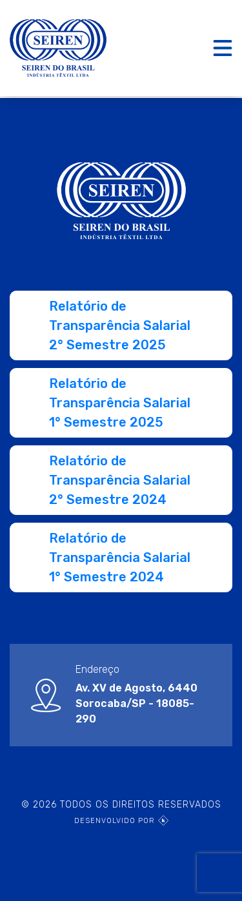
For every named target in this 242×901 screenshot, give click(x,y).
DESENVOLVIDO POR (121, 820)
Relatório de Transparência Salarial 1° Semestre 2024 (119, 557)
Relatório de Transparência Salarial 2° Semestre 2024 (119, 480)
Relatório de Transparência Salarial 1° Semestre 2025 (119, 403)
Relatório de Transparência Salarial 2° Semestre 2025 (119, 325)
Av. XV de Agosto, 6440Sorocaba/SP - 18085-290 (136, 703)
